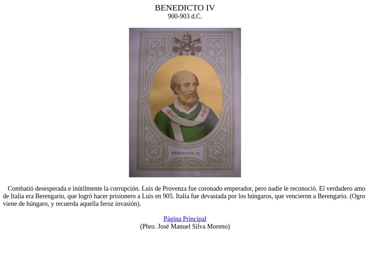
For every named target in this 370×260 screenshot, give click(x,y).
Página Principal (185, 218)
